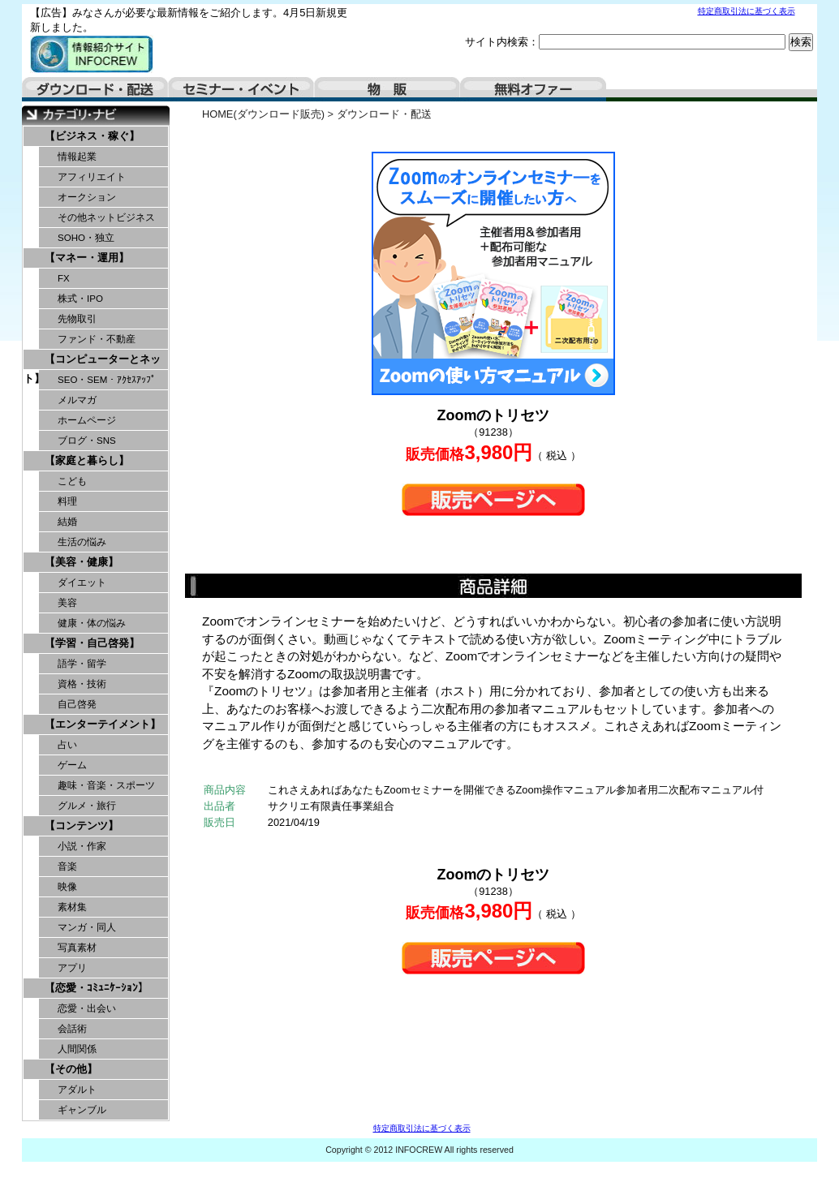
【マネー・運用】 (87, 258)
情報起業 (77, 156)
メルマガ (77, 400)
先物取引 (77, 319)
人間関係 (77, 1049)
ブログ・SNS (87, 440)
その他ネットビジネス (106, 217)
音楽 (67, 866)
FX (64, 278)
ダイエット (82, 582)
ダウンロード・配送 (95, 89)
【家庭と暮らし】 (87, 460)
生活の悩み (82, 542)
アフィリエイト (92, 177)
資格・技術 (82, 684)
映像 (67, 887)
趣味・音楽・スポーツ (106, 785)
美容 (67, 603)
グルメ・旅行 (87, 805)
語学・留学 (82, 664)
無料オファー (533, 89)
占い (67, 745)
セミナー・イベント (241, 89)
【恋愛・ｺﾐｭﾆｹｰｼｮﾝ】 (96, 988)
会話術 (72, 1029)
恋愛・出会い (87, 1008)
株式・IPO (80, 298)
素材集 (72, 907)
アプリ (72, 968)
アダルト (77, 1089)
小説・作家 (82, 846)
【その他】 (71, 1069)
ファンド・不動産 (97, 339)
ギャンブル (82, 1110)
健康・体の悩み (92, 623)
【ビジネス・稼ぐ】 (92, 136)
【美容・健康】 (81, 562)
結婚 (67, 522)
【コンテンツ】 (81, 825)
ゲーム (72, 765)
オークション (87, 197)
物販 (387, 89)
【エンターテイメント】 (103, 724)
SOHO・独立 (86, 238)
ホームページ (87, 420)
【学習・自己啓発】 (92, 643)
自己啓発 (77, 704)
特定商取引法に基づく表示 (746, 10)
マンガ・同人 (87, 927)
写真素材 (77, 947)
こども (72, 481)
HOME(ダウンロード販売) (263, 114)
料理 (67, 501)
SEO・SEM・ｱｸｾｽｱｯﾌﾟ (107, 380)
